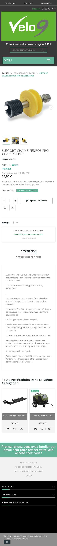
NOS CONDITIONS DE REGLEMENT (28, 471)
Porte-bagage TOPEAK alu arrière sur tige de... (15, 415)
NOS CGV (28, 476)
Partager (13, 222)
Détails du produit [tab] (28, 257)
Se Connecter (46, 3)
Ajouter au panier (36, 200)
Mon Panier (28, 3)
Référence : (6, 165)
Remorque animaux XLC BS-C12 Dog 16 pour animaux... (42, 415)
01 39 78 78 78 (49, 9)
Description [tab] (29, 251)
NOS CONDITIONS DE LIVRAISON (28, 467)
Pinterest (17, 222)
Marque (5, 159)
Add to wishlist (5, 208)
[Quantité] (10, 201)
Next (51, 107)
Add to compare (12, 208)
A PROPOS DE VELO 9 (28, 463)
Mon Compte (10, 3)
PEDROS (12, 159)
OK (7, 542)
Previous (6, 107)
